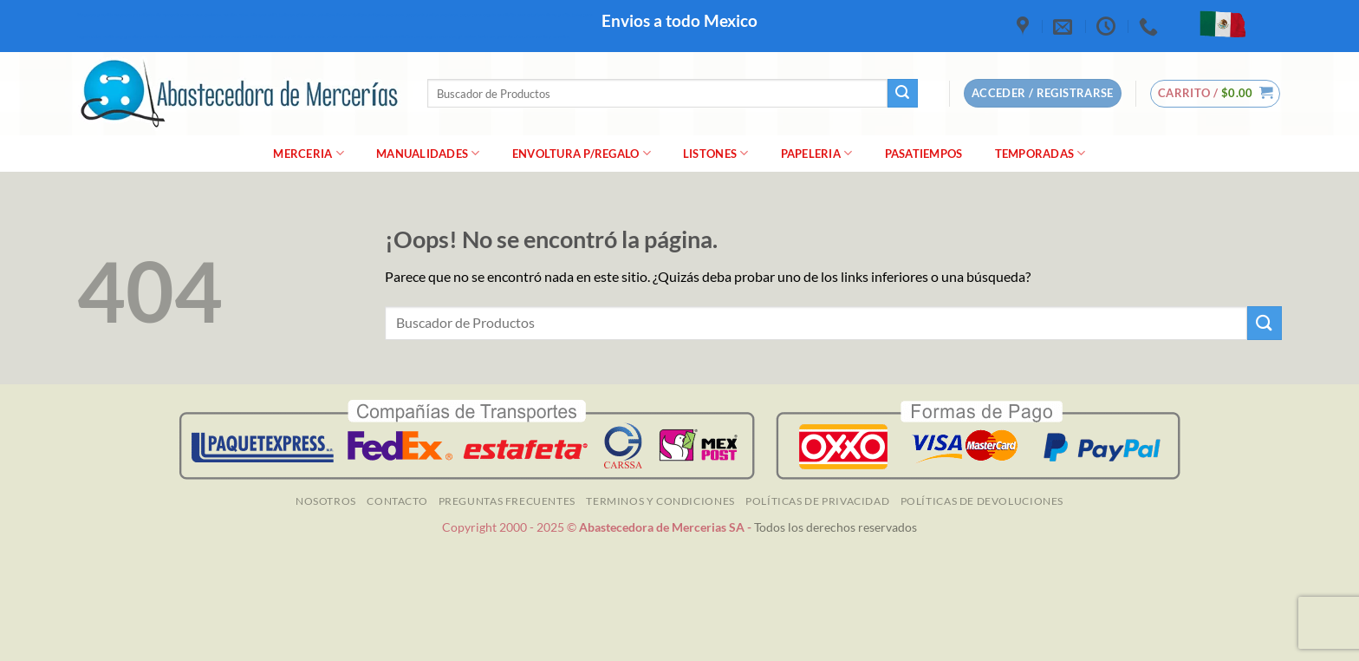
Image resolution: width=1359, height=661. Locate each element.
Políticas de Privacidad (817, 500)
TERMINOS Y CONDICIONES (660, 500)
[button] (1215, 94)
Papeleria (817, 153)
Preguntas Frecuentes (507, 500)
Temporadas (1040, 153)
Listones (716, 153)
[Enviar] (902, 93)
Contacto (397, 500)
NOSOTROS (326, 500)
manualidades (428, 153)
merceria (308, 153)
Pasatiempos (924, 153)
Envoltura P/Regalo (581, 153)
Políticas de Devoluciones (982, 500)
